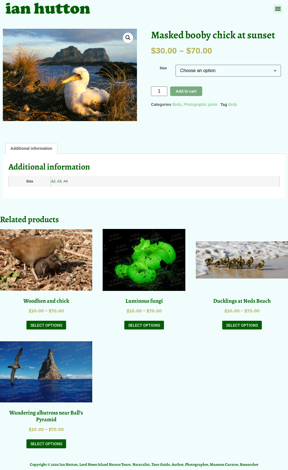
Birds (176, 104)
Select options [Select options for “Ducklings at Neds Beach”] (242, 325)
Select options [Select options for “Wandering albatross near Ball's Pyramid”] (46, 444)
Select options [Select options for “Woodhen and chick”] (46, 325)
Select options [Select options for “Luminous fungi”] (144, 325)
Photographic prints (201, 104)
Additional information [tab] (31, 148)
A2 (53, 181)
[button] (277, 9)
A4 (65, 181)
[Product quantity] (159, 91)
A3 (59, 181)
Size (163, 68)
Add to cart (186, 91)
